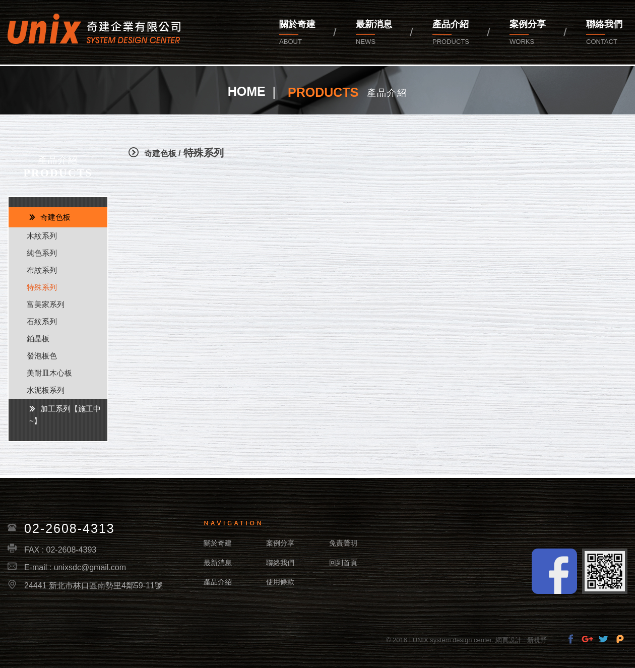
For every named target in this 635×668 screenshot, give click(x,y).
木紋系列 (42, 235)
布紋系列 (42, 270)
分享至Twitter (603, 639)
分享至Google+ (587, 639)
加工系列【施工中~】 (65, 414)
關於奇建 (297, 33)
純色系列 (42, 253)
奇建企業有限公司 (94, 29)
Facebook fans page (554, 571)
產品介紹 (450, 33)
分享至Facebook (570, 639)
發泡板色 (42, 355)
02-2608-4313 (69, 528)
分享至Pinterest (620, 639)
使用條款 (280, 582)
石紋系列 (42, 321)
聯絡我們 (280, 563)
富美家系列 (46, 304)
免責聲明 (343, 543)
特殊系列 (42, 287)
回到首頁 (343, 563)
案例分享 (528, 33)
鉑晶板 (38, 338)
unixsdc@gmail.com (90, 567)
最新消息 (374, 33)
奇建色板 (55, 217)
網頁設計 (508, 640)
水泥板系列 (46, 390)
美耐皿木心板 (49, 373)
